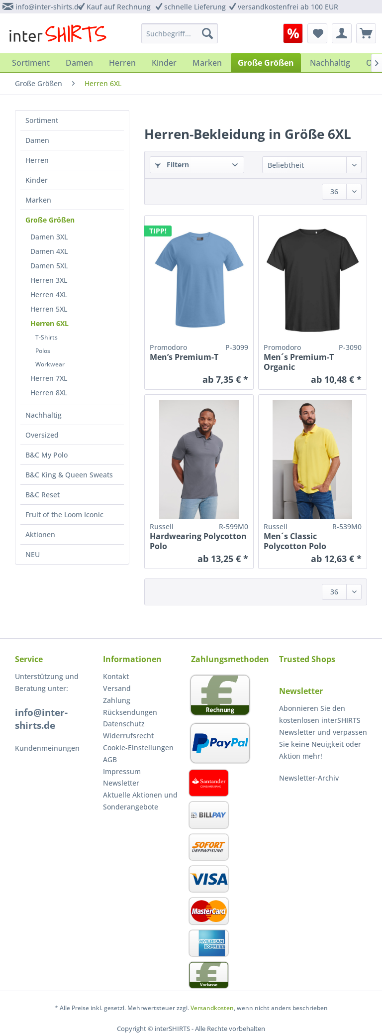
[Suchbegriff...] (179, 33)
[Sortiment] (31, 62)
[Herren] (122, 62)
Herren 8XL (48, 392)
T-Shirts (46, 337)
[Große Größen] (266, 62)
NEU (32, 554)
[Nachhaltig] (330, 62)
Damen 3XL (49, 236)
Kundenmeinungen (47, 748)
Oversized (42, 435)
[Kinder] (164, 62)
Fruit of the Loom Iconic (64, 514)
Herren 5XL (48, 309)
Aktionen (40, 534)
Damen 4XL (49, 251)
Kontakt (116, 676)
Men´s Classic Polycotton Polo (295, 541)
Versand (117, 688)
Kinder (36, 180)
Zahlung (116, 700)
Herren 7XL (48, 378)
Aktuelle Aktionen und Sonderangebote (140, 800)
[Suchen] (207, 33)
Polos (42, 350)
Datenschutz (124, 723)
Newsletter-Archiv (309, 778)
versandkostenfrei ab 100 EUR (288, 6)
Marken (38, 200)
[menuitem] (293, 33)
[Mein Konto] (342, 33)
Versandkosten (212, 1008)
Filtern (172, 164)
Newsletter (121, 783)
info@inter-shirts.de (49, 6)
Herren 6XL (49, 323)
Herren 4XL (48, 294)
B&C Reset (42, 494)
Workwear (50, 364)
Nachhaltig (43, 415)
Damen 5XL (49, 265)
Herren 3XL (48, 280)
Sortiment (41, 120)
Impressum (122, 771)
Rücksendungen (130, 712)
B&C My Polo (46, 454)
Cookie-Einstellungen (138, 747)
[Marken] (207, 62)
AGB (110, 759)
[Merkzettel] (317, 33)
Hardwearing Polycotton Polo (198, 541)
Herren (37, 160)
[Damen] (79, 62)
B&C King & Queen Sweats (69, 474)
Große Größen (50, 220)
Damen (37, 140)
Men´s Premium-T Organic (299, 362)
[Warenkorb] (366, 33)
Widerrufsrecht (128, 735)
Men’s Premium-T (184, 357)
